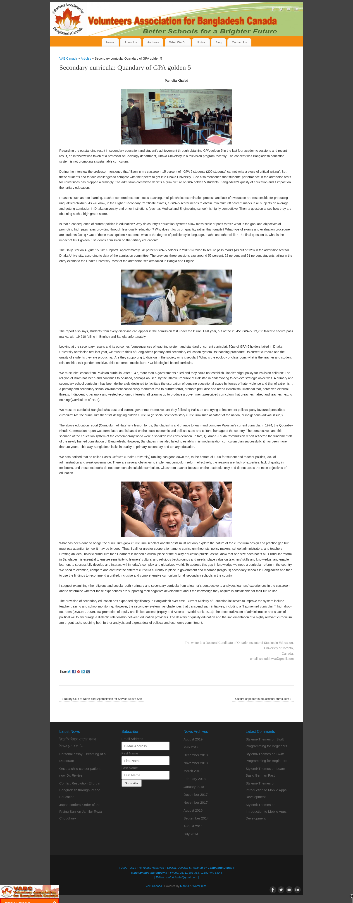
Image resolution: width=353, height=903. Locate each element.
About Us (131, 42)
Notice (201, 42)
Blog (219, 42)
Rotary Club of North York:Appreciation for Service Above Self (102, 699)
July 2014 (191, 834)
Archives (153, 42)
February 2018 (195, 779)
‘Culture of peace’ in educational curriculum (263, 699)
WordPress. (200, 886)
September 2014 (196, 818)
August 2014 (193, 826)
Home (110, 42)
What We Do (177, 42)
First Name (130, 753)
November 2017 (196, 802)
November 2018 (196, 763)
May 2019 (191, 747)
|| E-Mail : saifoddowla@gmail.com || (177, 877)
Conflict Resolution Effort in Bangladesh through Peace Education (79, 790)
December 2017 (196, 794)
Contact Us (239, 42)
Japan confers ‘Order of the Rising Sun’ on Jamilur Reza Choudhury (80, 811)
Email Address (132, 739)
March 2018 (192, 771)
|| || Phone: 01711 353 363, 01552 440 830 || (176, 872)
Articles (86, 58)
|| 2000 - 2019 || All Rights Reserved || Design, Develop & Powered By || (176, 867)
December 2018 (196, 755)
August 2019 (193, 739)
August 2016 (193, 810)
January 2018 (194, 787)
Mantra (184, 886)
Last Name (130, 768)
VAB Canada (68, 58)
